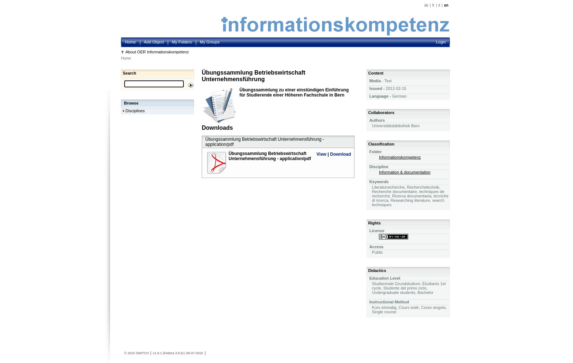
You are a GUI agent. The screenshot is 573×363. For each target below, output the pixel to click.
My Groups (210, 42)
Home (130, 42)
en (446, 5)
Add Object (154, 42)
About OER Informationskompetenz (157, 52)
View (321, 154)
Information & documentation (404, 172)
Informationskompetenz (400, 157)
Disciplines (135, 111)
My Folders (182, 42)
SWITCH (142, 353)
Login (441, 42)
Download (340, 154)
